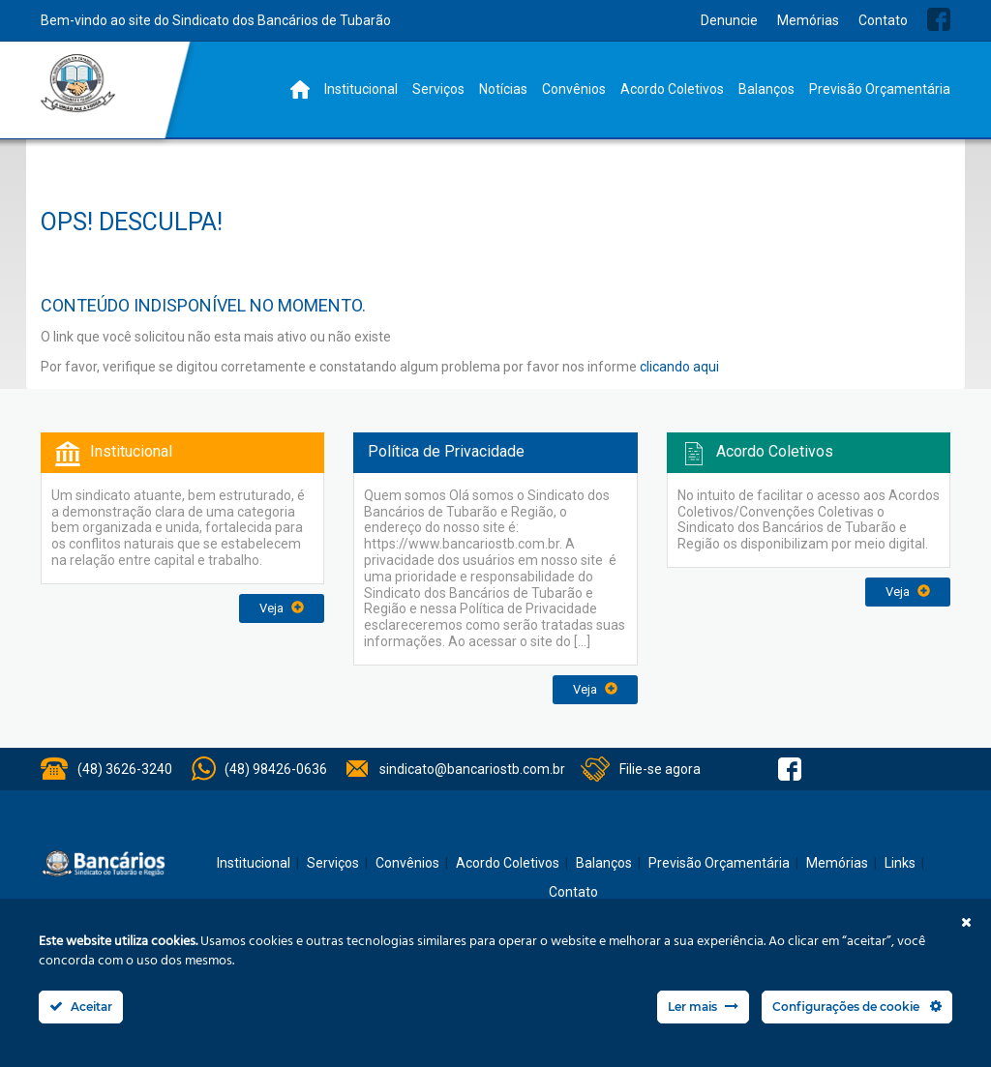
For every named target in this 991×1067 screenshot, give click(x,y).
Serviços (438, 89)
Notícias (503, 89)
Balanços (766, 89)
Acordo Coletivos (672, 89)
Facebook (938, 19)
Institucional (361, 89)
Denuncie (729, 20)
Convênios (574, 89)
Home (300, 89)
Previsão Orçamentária (879, 89)
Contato (883, 20)
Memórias (808, 20)
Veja (281, 608)
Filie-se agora (660, 769)
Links (900, 863)
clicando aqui (679, 366)
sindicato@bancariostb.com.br (472, 769)
